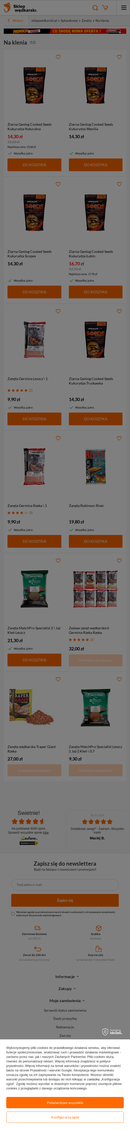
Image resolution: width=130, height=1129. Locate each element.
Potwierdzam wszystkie (65, 1102)
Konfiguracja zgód (65, 1117)
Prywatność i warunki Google (51, 1070)
